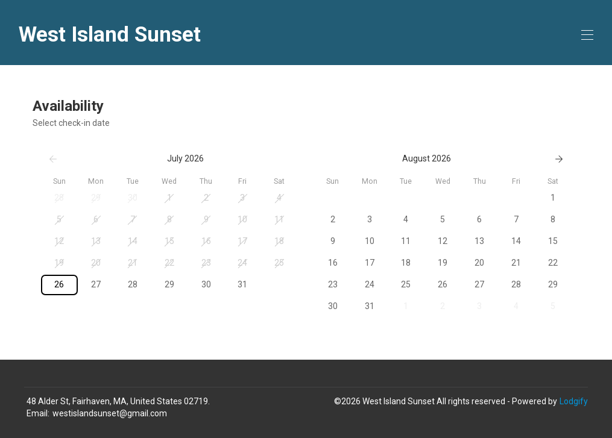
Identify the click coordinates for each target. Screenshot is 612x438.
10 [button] (242, 219)
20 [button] (96, 262)
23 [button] (206, 262)
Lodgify (574, 401)
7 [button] (132, 219)
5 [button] (59, 219)
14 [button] (132, 241)
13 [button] (96, 241)
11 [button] (279, 219)
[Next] (559, 159)
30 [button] (132, 197)
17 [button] (242, 241)
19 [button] (59, 262)
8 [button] (169, 219)
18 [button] (279, 241)
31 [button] (242, 284)
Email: (38, 413)
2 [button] (206, 197)
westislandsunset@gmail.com (109, 413)
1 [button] (169, 197)
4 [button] (279, 197)
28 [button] (59, 197)
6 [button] (95, 219)
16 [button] (206, 241)
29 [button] (96, 197)
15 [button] (169, 241)
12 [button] (59, 241)
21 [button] (132, 262)
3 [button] (242, 197)
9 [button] (206, 219)
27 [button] (96, 284)
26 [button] (59, 284)
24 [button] (242, 262)
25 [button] (279, 262)
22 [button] (169, 262)
